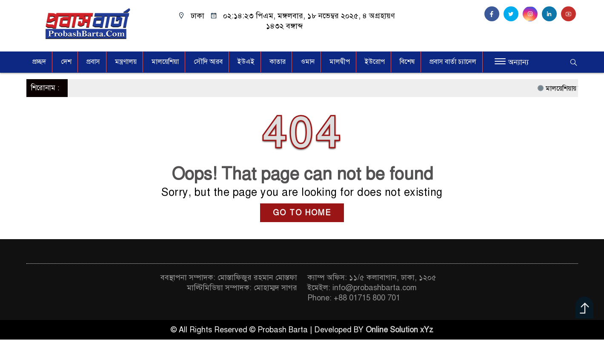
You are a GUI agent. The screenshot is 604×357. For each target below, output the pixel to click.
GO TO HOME (302, 212)
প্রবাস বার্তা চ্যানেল (452, 61)
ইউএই (246, 61)
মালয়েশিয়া (165, 61)
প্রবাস (93, 61)
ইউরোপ (375, 61)
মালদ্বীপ (339, 61)
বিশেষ (407, 61)
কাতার (277, 61)
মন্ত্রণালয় (126, 61)
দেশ (66, 61)
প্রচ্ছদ (39, 61)
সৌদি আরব (208, 61)
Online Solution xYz (399, 329)
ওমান (308, 61)
